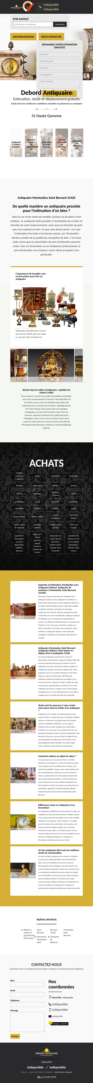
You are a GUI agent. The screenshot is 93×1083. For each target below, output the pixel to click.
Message (27, 1020)
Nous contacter (51, 36)
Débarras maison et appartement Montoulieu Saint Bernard (34, 934)
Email (27, 993)
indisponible (51, 5)
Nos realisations (23, 36)
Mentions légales (63, 1072)
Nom (27, 983)
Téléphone (27, 1003)
